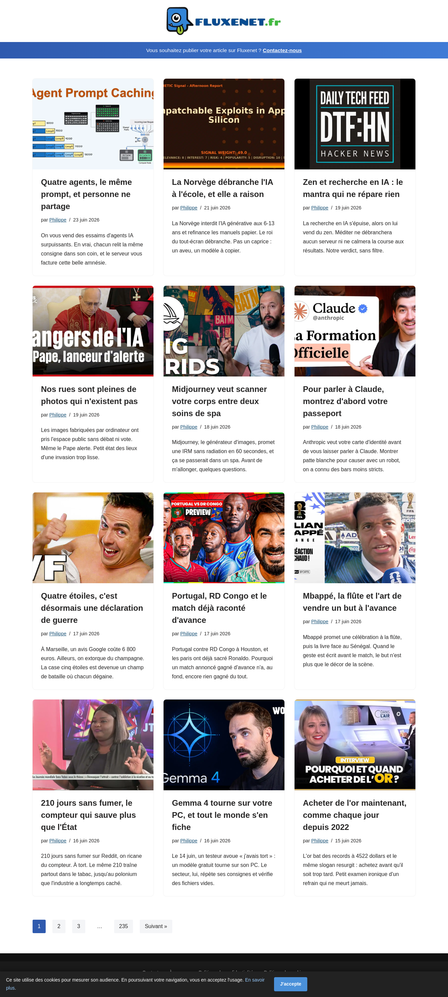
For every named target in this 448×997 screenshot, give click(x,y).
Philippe (57, 220)
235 (123, 927)
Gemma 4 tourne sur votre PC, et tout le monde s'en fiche (222, 815)
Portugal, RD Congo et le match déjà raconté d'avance (219, 608)
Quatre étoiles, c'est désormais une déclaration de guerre (92, 608)
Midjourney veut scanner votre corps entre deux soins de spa (219, 401)
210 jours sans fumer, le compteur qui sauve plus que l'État (88, 815)
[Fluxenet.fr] (224, 21)
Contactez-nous (282, 50)
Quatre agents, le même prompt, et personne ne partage (86, 194)
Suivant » (156, 927)
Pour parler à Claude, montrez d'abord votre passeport (345, 401)
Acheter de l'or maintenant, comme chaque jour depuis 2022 (354, 815)
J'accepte (290, 984)
